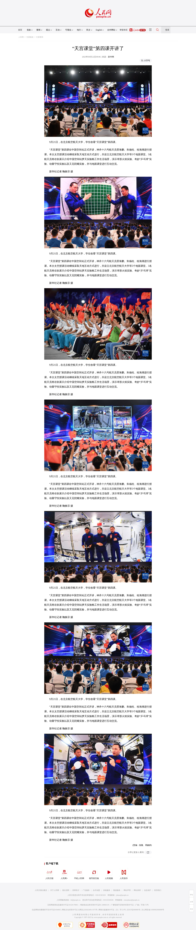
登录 (167, 30)
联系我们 (157, 890)
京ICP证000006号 (133, 910)
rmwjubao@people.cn (131, 900)
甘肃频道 (29, 37)
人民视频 (108, 873)
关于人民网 (54, 890)
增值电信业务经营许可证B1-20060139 (94, 905)
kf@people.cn (75, 900)
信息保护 (147, 890)
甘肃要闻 (39, 37)
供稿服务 (106, 890)
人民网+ (64, 873)
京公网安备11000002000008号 (153, 910)
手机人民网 (79, 873)
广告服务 (86, 890)
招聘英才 (75, 890)
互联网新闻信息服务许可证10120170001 (62, 905)
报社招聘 (65, 890)
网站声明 (127, 890)
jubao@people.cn (122, 895)
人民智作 (123, 873)
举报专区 (124, 30)
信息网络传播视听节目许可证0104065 (46, 910)
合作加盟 (96, 890)
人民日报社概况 (41, 890)
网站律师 (137, 890)
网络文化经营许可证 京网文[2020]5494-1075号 (80, 910)
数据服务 (116, 890)
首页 (20, 30)
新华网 (111, 57)
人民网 (21, 37)
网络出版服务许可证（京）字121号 (112, 910)
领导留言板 (94, 873)
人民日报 (49, 873)
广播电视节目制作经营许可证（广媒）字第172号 (130, 905)
